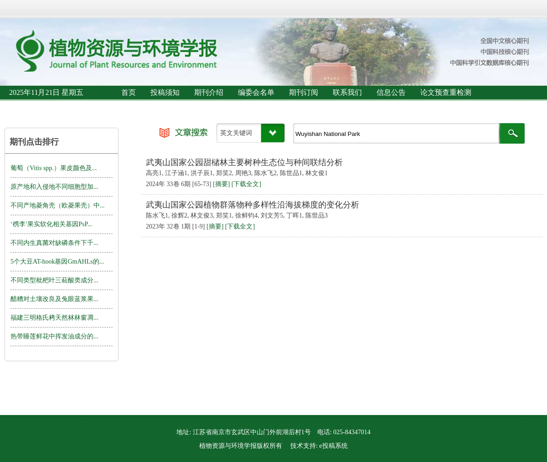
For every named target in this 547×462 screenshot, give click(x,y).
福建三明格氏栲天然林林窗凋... (54, 317)
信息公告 (391, 92)
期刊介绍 (208, 92)
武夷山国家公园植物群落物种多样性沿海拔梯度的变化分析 (252, 204)
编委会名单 (256, 92)
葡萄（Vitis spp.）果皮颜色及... (53, 168)
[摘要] (221, 184)
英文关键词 (236, 133)
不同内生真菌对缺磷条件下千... (54, 242)
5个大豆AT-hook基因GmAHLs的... (57, 261)
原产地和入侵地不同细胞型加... (54, 186)
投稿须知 (165, 92)
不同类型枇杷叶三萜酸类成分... (54, 280)
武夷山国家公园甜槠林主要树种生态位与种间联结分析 (244, 162)
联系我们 (347, 92)
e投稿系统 (333, 445)
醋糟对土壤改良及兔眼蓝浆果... (54, 299)
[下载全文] (246, 184)
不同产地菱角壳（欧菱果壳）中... (57, 205)
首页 (128, 92)
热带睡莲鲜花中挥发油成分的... (54, 336)
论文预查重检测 (445, 92)
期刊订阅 (303, 92)
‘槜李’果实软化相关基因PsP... (51, 224)
